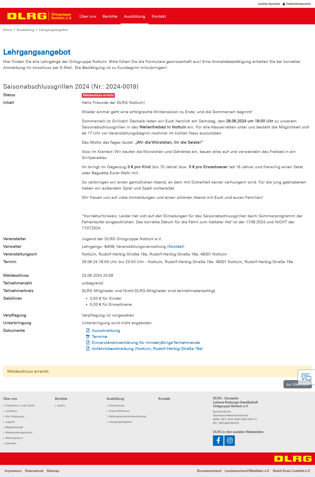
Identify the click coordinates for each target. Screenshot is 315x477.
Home (7, 30)
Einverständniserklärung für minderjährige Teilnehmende (146, 342)
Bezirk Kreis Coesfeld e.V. (291, 471)
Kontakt (176, 246)
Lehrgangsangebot (53, 30)
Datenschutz (34, 471)
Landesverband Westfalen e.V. (247, 471)
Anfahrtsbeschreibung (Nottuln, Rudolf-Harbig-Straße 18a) (147, 348)
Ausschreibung (106, 330)
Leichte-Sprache (269, 4)
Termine (99, 336)
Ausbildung (25, 30)
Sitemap (53, 471)
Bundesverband (209, 471)
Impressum (13, 471)
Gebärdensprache (296, 4)
